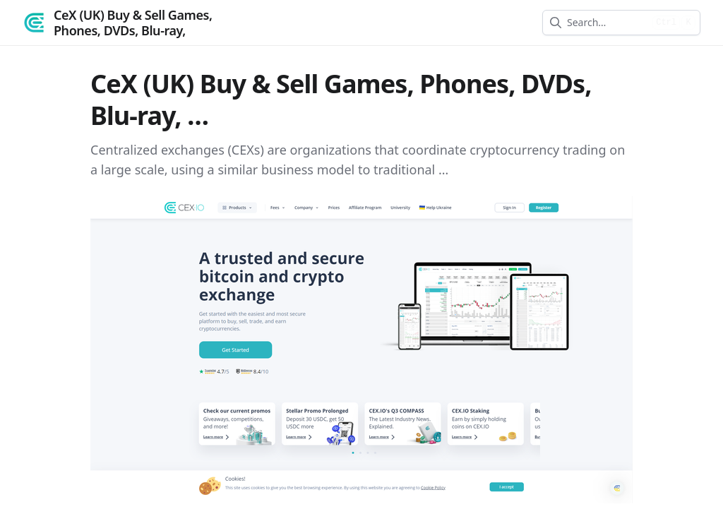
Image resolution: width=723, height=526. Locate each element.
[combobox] (607, 22)
